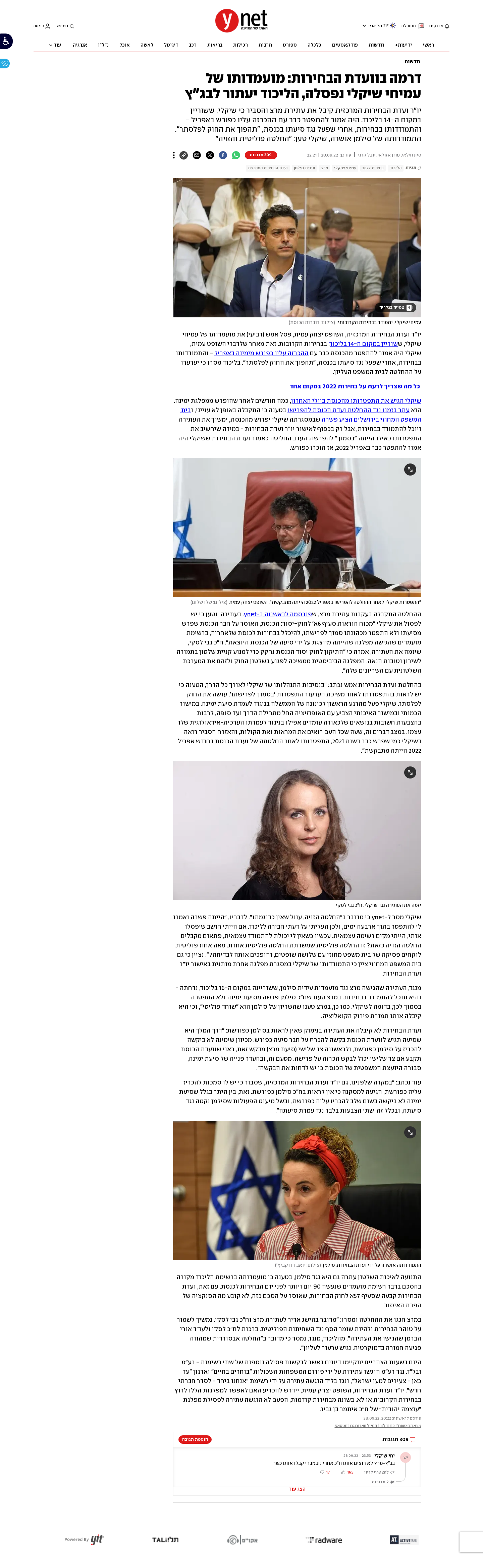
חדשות (412, 62)
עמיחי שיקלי (345, 168)
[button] (297, 1467)
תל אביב (375, 26)
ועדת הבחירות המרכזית (268, 168)
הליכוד (395, 168)
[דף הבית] (241, 32)
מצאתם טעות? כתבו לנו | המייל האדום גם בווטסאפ (378, 1426)
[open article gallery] (297, 247)
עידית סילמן (304, 168)
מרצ (324, 168)
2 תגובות (380, 1482)
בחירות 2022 (373, 168)
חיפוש (62, 26)
